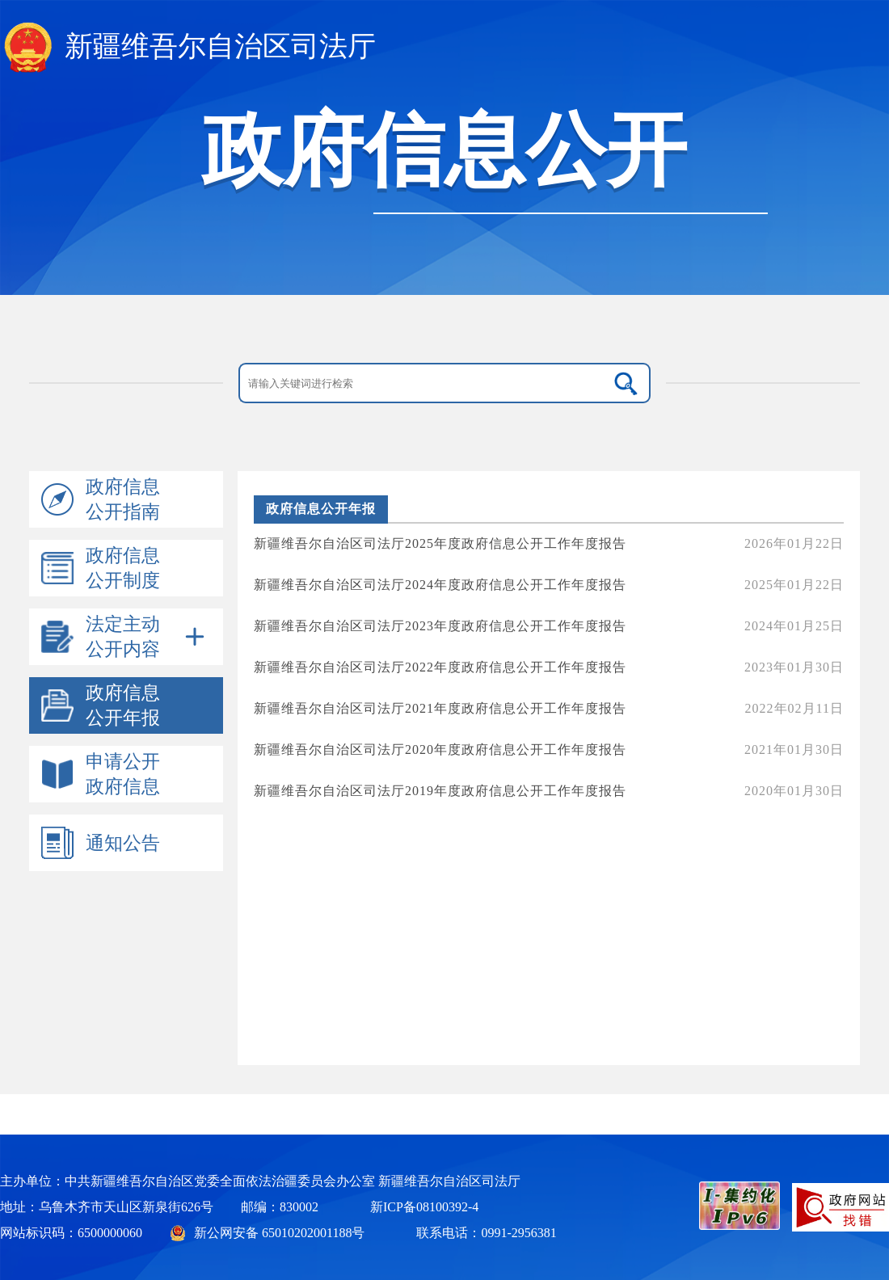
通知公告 (123, 843)
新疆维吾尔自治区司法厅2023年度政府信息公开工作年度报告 (549, 626)
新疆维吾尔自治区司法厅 (220, 46)
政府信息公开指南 (123, 499)
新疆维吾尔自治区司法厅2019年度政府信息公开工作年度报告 (549, 791)
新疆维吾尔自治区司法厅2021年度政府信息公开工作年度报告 (549, 709)
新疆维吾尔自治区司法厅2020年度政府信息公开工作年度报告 (549, 750)
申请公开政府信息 (123, 774)
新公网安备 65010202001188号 (279, 1233)
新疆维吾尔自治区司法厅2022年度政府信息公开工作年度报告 (549, 667)
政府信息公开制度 (123, 568)
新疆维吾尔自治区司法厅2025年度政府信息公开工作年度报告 (549, 544)
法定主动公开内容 (123, 636)
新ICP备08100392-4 (424, 1207)
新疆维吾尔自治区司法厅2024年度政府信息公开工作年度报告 (549, 585)
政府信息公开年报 (123, 705)
